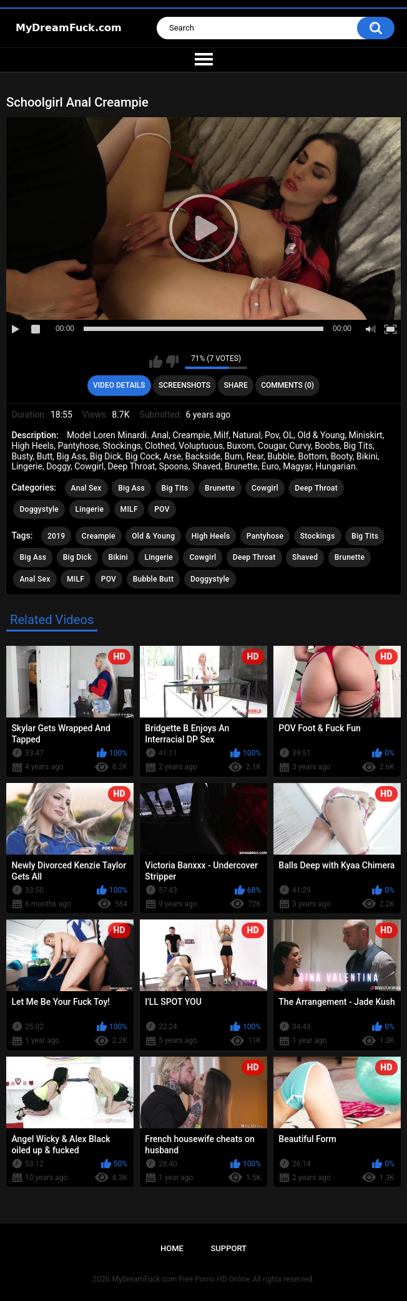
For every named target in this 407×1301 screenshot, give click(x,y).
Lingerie (90, 509)
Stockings (317, 536)
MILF (129, 509)
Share (236, 385)
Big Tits (175, 488)
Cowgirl (265, 488)
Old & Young (153, 536)
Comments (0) (287, 385)
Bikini (118, 557)
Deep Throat (316, 488)
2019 (56, 536)
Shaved (305, 557)
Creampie (98, 536)
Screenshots (184, 385)
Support (228, 1248)
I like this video (155, 361)
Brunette (220, 488)
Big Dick (77, 557)
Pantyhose (265, 536)
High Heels (211, 536)
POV (161, 509)
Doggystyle (39, 509)
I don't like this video (172, 361)
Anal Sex (86, 488)
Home (172, 1248)
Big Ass (131, 488)
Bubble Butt (153, 579)
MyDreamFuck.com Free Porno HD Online (181, 1279)
